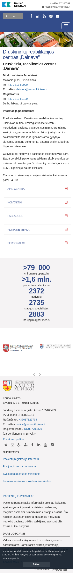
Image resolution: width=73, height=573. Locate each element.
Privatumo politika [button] (10, 558)
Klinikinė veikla (20, 229)
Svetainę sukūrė (52, 569)
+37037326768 (28, 419)
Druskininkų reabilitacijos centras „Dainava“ (29, 66)
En (13, 16)
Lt (6, 16)
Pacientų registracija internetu (21, 459)
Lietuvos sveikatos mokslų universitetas (27, 481)
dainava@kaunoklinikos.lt (31, 89)
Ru (20, 16)
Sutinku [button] (36, 564)
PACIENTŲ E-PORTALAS (18, 496)
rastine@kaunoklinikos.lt (57, 6)
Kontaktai (16, 202)
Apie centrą (17, 188)
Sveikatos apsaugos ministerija (21, 473)
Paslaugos (16, 215)
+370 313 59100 (18, 98)
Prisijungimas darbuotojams (19, 466)
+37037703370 (33, 428)
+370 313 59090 (18, 84)
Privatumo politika (14, 439)
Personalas (17, 243)
